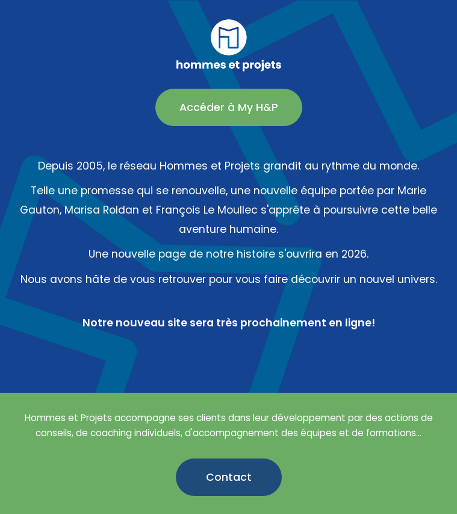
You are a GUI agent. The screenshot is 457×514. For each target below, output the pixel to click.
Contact (229, 477)
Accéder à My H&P (228, 107)
